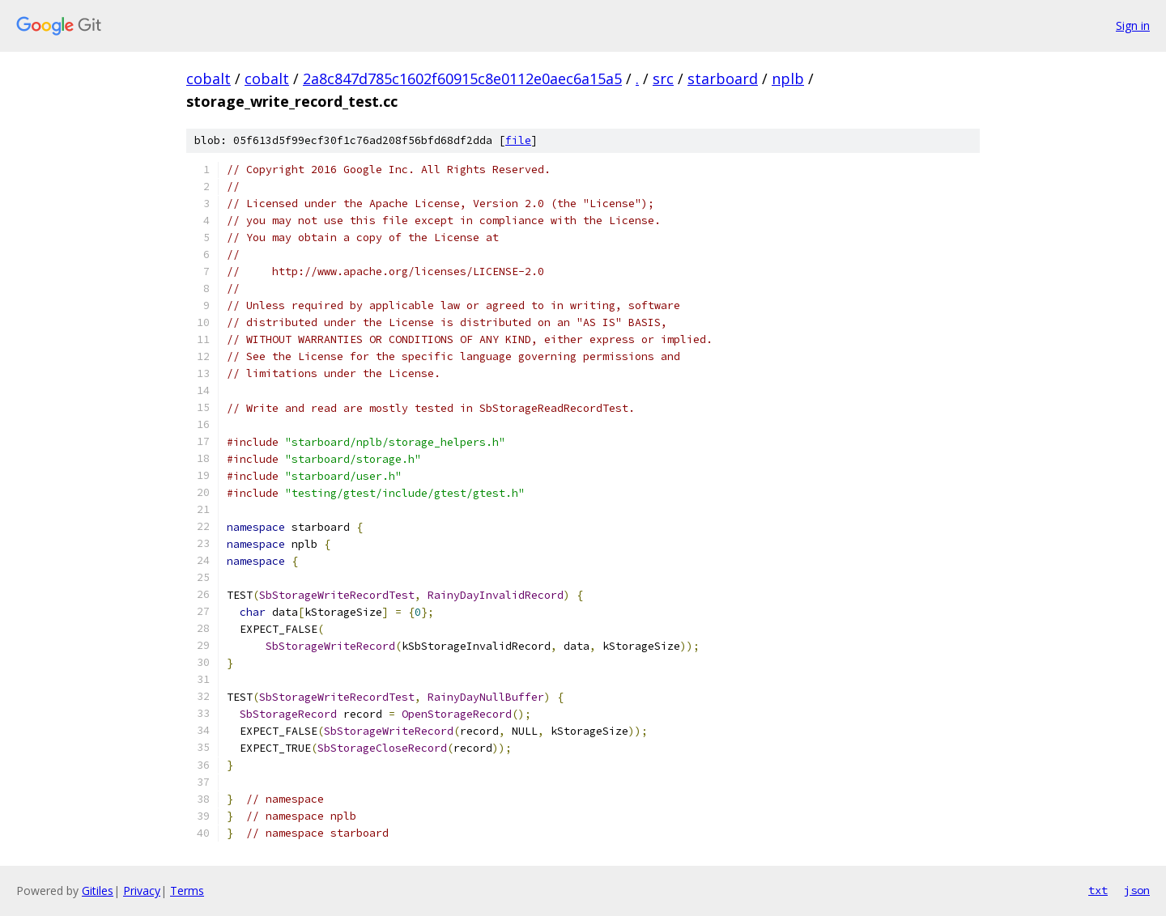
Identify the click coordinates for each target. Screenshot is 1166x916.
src (663, 78)
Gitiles (97, 890)
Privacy (141, 890)
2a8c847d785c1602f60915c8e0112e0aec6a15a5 (462, 78)
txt (1098, 890)
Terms (187, 890)
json (1137, 890)
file (518, 140)
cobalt (208, 78)
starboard (722, 78)
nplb (788, 78)
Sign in (1133, 25)
